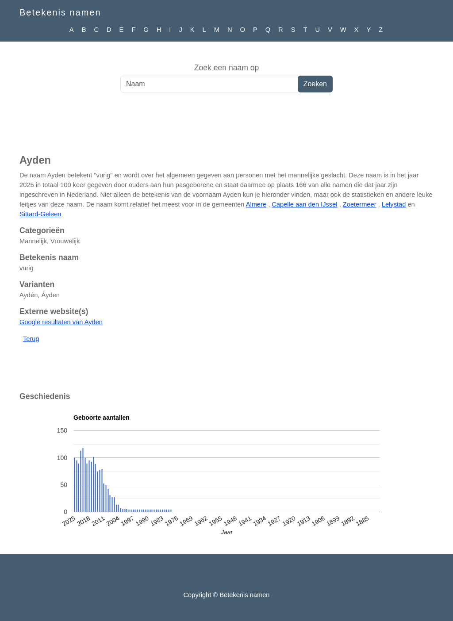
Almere (256, 204)
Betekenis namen (60, 12)
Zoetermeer (359, 204)
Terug (31, 338)
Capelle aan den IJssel (304, 204)
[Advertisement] (226, 128)
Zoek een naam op (226, 67)
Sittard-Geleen (40, 214)
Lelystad (394, 204)
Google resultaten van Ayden (61, 322)
